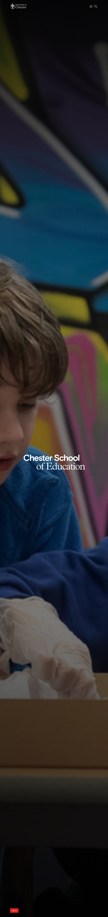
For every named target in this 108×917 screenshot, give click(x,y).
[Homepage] (18, 6)
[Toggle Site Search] (96, 6)
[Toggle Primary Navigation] (91, 6)
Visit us (14, 910)
